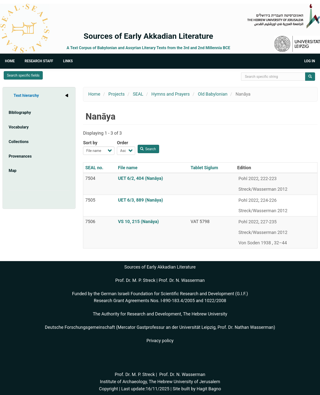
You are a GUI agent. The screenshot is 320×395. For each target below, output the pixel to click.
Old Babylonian (213, 94)
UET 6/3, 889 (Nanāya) (140, 200)
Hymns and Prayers (170, 94)
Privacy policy (160, 340)
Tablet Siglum (204, 167)
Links (68, 61)
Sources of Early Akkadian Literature (148, 36)
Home (10, 61)
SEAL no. (94, 167)
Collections (19, 141)
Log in (309, 61)
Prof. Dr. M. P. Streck (135, 280)
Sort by (90, 142)
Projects (116, 94)
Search (148, 149)
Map (13, 170)
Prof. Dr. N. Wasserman (182, 280)
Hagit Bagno (209, 388)
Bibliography (20, 112)
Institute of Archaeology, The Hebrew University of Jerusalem (160, 381)
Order (122, 142)
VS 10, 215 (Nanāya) (138, 221)
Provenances (20, 156)
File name (127, 167)
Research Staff (39, 61)
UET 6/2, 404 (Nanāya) (140, 178)
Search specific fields (23, 75)
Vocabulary (19, 127)
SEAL (138, 94)
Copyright (108, 388)
